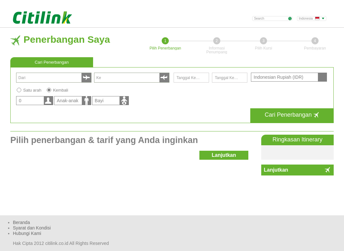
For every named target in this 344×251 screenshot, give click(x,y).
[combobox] (49, 77)
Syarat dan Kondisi (32, 227)
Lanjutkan (276, 170)
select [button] (86, 77)
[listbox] (34, 100)
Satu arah (32, 90)
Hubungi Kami (27, 233)
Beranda (21, 222)
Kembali (60, 90)
